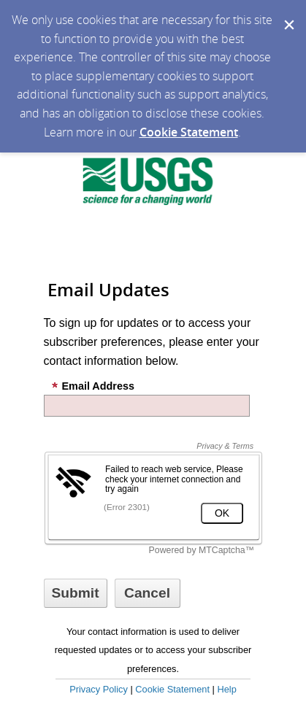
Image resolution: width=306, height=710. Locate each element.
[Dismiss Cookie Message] (287, 14)
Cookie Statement (188, 132)
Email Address (92, 386)
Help (226, 689)
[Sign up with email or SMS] (75, 593)
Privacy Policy (98, 689)
